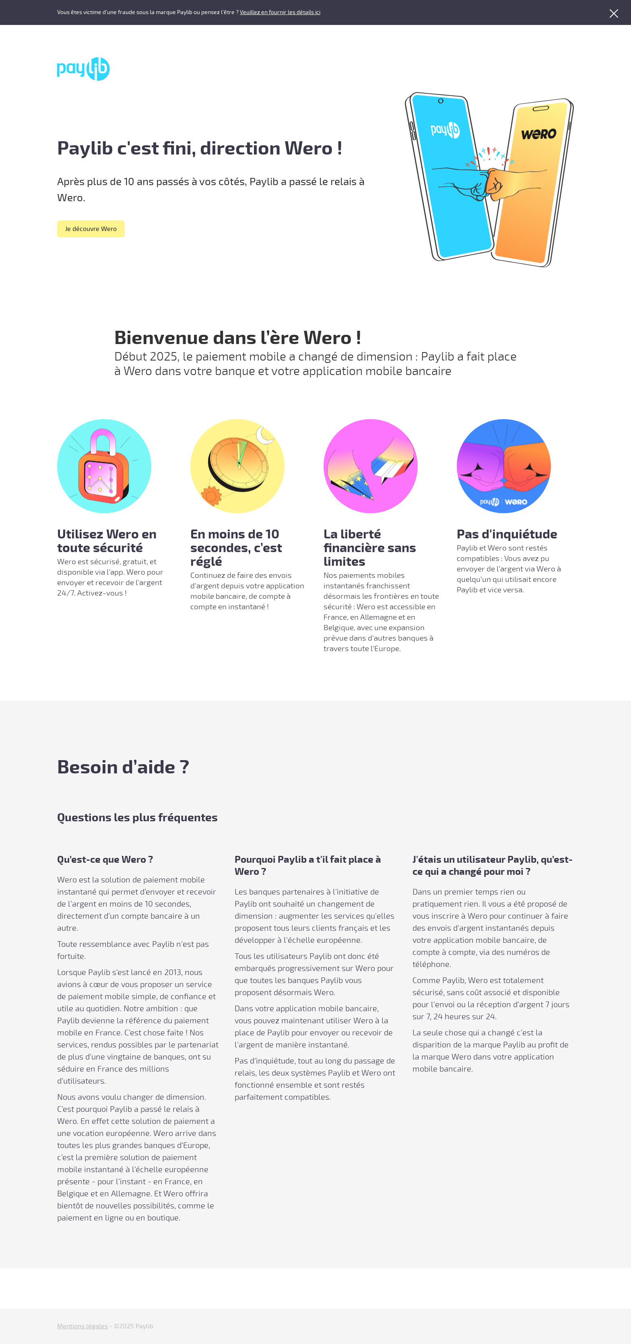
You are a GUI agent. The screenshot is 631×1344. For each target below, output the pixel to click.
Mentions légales (82, 1326)
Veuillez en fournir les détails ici (280, 12)
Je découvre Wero (91, 229)
